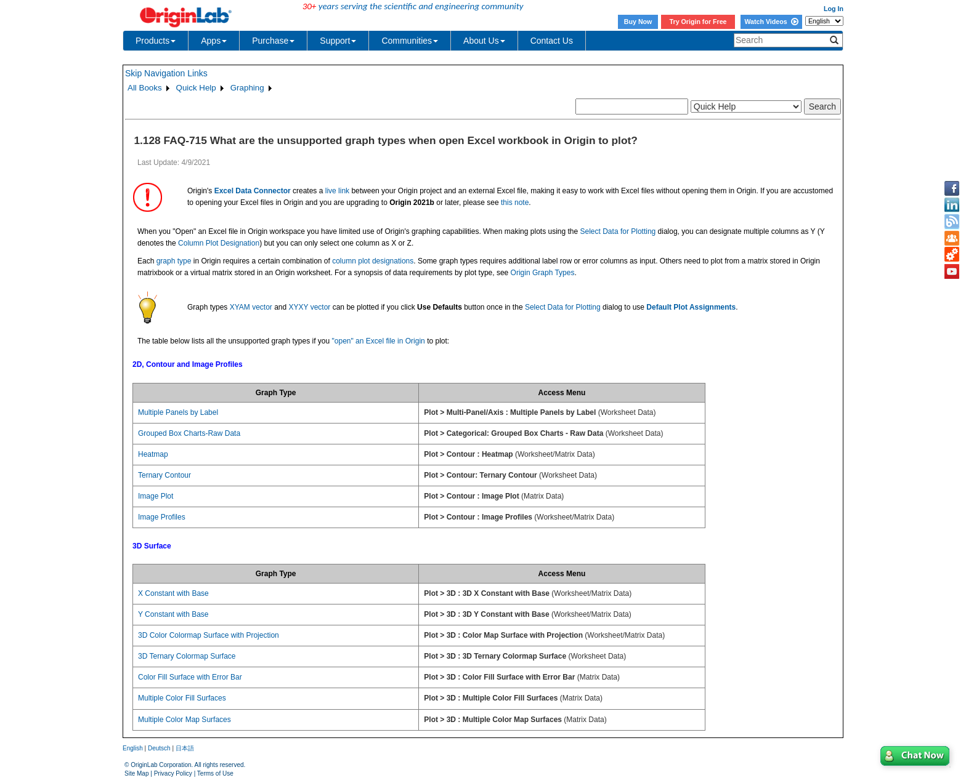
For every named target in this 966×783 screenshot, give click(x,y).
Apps (214, 41)
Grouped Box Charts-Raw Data (189, 433)
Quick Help (196, 87)
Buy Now (638, 21)
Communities (409, 41)
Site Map (136, 773)
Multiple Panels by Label (178, 412)
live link (337, 191)
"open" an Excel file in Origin (378, 341)
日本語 (185, 748)
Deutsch (159, 748)
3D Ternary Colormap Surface (187, 656)
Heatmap (153, 454)
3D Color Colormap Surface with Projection (208, 635)
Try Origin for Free (698, 21)
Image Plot (155, 496)
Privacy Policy (173, 773)
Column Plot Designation (218, 243)
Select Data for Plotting (618, 231)
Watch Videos (771, 21)
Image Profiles (161, 517)
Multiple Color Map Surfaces (184, 719)
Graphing (247, 87)
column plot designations (372, 261)
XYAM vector (251, 307)
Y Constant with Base (173, 614)
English (133, 748)
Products (156, 41)
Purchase (273, 41)
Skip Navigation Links (166, 73)
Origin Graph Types (543, 272)
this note (515, 202)
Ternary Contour (164, 475)
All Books (145, 87)
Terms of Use (215, 773)
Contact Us (551, 41)
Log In (833, 8)
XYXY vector (310, 307)
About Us (484, 41)
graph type (174, 261)
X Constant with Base (173, 593)
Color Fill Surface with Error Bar (190, 677)
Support (338, 41)
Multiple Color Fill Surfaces (182, 698)
